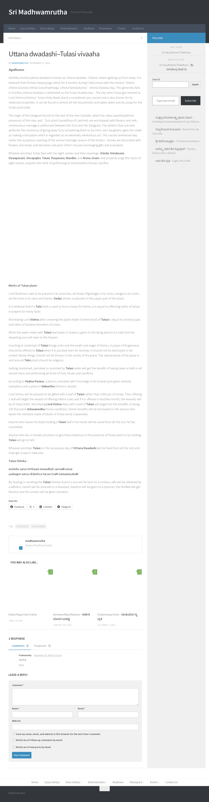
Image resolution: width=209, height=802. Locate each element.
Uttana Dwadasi (38, 526)
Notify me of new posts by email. (33, 746)
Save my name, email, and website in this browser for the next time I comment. (58, 733)
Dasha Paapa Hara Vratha (23, 614)
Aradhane (89, 28)
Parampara (105, 28)
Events (122, 28)
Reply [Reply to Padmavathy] (21, 664)
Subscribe (190, 100)
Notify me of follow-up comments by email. (39, 739)
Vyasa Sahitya (27, 28)
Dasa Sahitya (47, 28)
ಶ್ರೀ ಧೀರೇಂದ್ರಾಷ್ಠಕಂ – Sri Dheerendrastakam (177, 141)
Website (16, 720)
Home (11, 28)
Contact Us (138, 28)
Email (81, 708)
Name (16, 708)
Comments (20, 645)
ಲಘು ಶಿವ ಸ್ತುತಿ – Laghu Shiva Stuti (172, 160)
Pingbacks (42, 645)
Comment (18, 684)
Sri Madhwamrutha (38, 11)
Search (195, 84)
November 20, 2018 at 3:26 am (48, 655)
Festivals (15, 38)
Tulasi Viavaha (22, 526)
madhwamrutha (20, 62)
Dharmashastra (69, 28)
